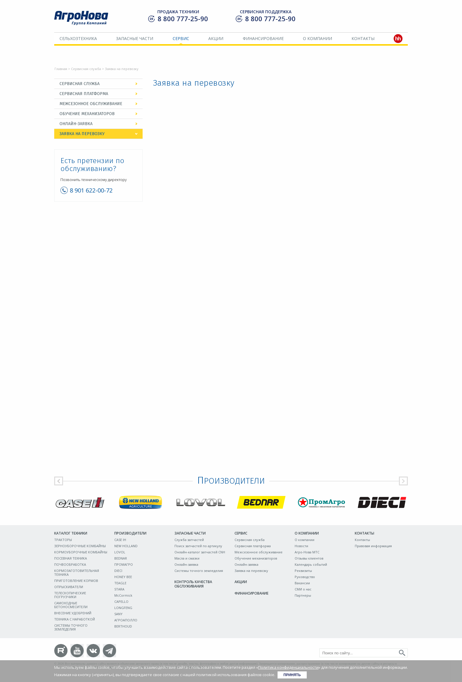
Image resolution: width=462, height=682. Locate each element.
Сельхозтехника (78, 38)
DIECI (118, 571)
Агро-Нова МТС (307, 552)
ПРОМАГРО (123, 564)
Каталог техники (70, 533)
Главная (61, 69)
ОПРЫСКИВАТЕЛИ (68, 587)
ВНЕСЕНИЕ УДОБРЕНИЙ (72, 613)
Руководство (305, 577)
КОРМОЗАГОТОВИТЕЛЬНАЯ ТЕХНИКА (76, 572)
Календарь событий (311, 564)
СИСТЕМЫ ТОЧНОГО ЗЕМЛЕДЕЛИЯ (71, 627)
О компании (317, 38)
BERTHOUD (123, 626)
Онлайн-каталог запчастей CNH (199, 552)
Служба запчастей (189, 540)
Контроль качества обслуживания (193, 584)
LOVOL (119, 552)
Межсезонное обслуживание (91, 103)
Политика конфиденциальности (288, 667)
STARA (119, 589)
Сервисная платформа (84, 93)
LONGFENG (123, 608)
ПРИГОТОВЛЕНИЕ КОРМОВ (76, 581)
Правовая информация (373, 546)
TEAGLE (120, 583)
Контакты (363, 38)
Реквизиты (303, 571)
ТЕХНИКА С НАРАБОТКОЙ (74, 619)
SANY (118, 614)
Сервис (181, 38)
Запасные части (134, 38)
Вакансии (302, 583)
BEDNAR (120, 558)
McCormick (123, 595)
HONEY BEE (123, 577)
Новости (301, 546)
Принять (292, 675)
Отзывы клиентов (309, 558)
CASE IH (120, 540)
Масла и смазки (186, 558)
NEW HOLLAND (126, 546)
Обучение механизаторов (87, 113)
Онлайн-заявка (76, 123)
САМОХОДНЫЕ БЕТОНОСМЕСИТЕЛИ (71, 605)
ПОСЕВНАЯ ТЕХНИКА (70, 558)
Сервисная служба (86, 69)
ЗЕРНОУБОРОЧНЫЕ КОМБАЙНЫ (80, 546)
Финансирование (263, 38)
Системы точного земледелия (198, 571)
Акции (215, 38)
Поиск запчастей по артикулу (198, 546)
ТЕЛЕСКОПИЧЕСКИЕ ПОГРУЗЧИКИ (70, 595)
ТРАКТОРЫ (63, 540)
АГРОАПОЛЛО (125, 620)
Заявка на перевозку (82, 133)
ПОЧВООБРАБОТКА (70, 564)
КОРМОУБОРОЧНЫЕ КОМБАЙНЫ (80, 552)
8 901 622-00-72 (91, 190)
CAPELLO (121, 601)
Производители (130, 533)
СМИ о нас (303, 589)
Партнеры (303, 595)
